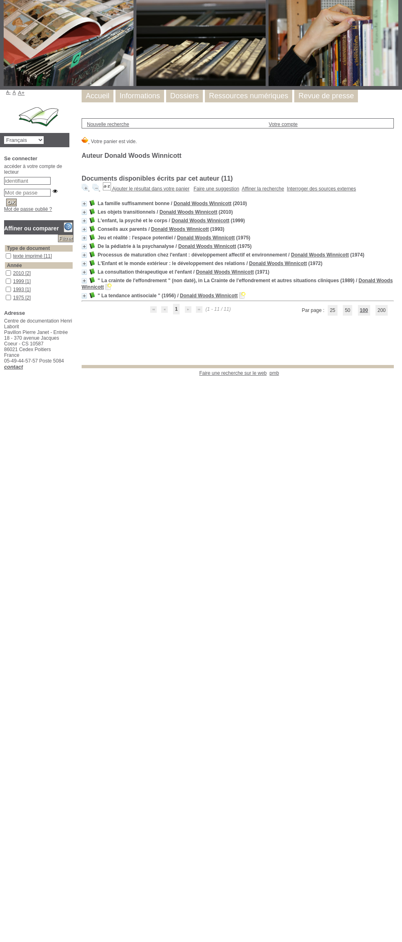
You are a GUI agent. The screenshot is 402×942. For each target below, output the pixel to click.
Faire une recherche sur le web (233, 373)
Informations (140, 96)
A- (8, 92)
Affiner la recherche (263, 189)
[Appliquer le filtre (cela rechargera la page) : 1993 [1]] (22, 289)
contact (13, 367)
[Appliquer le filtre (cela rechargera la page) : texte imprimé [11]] (32, 256)
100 (364, 310)
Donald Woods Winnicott (202, 203)
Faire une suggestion (216, 189)
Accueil (97, 96)
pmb (274, 373)
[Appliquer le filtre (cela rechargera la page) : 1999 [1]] (22, 281)
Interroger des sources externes (321, 189)
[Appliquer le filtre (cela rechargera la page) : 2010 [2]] (22, 273)
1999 (19, 281)
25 (332, 310)
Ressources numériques (248, 96)
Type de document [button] (28, 248)
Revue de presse (326, 96)
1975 (19, 298)
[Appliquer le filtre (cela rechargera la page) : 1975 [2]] (22, 298)
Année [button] (14, 265)
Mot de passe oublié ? (28, 209)
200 (382, 310)
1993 (19, 289)
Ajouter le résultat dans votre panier (150, 189)
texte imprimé (28, 256)
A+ (21, 93)
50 (347, 310)
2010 (19, 273)
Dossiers (184, 96)
